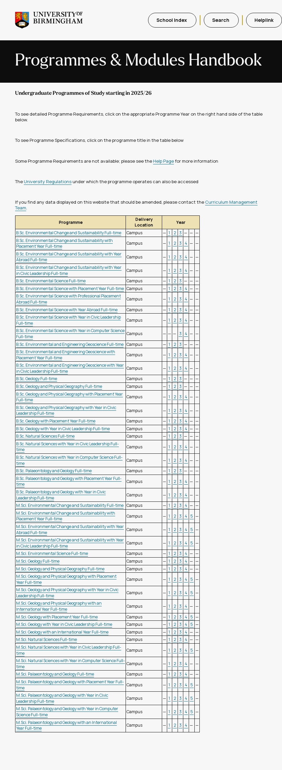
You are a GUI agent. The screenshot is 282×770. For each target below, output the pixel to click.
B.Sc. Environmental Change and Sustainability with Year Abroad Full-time (69, 257)
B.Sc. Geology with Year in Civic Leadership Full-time (63, 429)
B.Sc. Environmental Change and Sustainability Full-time (68, 233)
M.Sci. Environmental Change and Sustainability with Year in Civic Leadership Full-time (70, 543)
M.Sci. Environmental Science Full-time (52, 553)
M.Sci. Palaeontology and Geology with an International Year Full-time (66, 725)
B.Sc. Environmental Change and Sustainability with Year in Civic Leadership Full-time (69, 270)
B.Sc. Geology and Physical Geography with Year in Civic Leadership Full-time (66, 410)
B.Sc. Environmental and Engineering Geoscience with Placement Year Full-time (65, 355)
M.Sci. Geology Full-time (37, 561)
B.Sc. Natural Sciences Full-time (45, 436)
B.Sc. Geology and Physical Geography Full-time (59, 386)
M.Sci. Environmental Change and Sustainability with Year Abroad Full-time (70, 529)
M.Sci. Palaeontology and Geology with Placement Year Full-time (70, 685)
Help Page (163, 161)
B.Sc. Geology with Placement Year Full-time (55, 421)
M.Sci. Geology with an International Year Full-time (62, 632)
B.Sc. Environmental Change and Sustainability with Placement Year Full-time (64, 243)
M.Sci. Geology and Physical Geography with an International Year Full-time (59, 606)
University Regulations (48, 181)
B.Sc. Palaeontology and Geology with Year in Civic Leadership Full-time (61, 495)
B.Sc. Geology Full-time (36, 378)
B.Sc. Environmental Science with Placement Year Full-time (70, 288)
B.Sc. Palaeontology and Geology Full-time (54, 471)
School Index (172, 20)
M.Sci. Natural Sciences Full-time (46, 639)
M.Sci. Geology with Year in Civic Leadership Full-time (64, 624)
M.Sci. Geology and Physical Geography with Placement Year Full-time (66, 579)
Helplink (264, 20)
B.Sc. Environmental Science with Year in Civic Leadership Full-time (68, 320)
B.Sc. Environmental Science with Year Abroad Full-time (66, 310)
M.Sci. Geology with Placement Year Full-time (57, 617)
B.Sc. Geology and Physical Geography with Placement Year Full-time (69, 397)
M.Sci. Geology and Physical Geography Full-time (60, 569)
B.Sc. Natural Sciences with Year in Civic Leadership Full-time (67, 447)
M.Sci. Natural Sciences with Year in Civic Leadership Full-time (68, 650)
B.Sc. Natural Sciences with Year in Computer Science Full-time (69, 460)
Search (221, 20)
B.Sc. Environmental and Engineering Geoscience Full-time (70, 344)
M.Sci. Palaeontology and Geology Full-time (55, 674)
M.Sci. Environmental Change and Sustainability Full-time (70, 505)
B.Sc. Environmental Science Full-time (51, 281)
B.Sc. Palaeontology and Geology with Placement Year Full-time (69, 481)
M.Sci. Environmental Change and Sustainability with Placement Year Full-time (65, 516)
